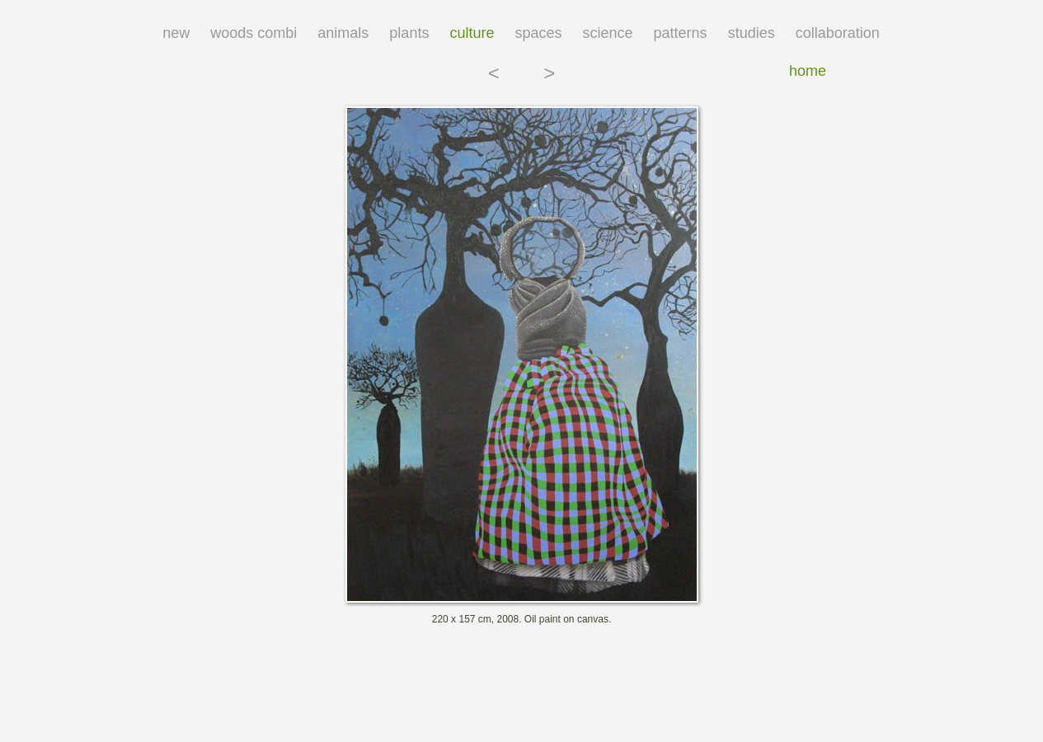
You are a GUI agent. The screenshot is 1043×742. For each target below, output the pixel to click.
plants (409, 33)
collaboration (838, 33)
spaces (537, 33)
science (608, 33)
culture (471, 33)
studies (751, 33)
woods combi (253, 33)
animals (343, 33)
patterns (680, 33)
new (176, 33)
